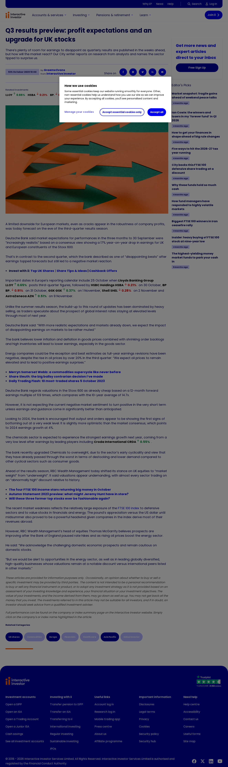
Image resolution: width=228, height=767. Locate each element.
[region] (115, 99)
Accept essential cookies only (122, 112)
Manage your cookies (79, 112)
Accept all (156, 112)
